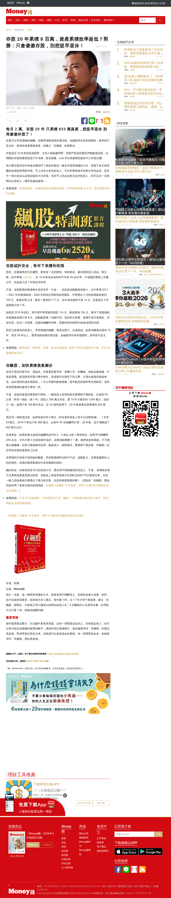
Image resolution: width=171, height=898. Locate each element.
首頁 (8, 30)
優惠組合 (32, 844)
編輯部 (106, 112)
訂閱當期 (46, 844)
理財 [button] (33, 20)
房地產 (64, 851)
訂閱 (158, 834)
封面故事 (66, 859)
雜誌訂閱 (83, 20)
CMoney (20, 2)
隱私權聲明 (102, 851)
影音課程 (150, 3)
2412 (28, 277)
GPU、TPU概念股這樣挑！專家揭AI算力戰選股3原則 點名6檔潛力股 (144, 93)
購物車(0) (138, 3)
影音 (65, 20)
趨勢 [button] (49, 20)
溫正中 (162, 225)
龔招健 (132, 56)
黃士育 (132, 110)
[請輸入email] (134, 834)
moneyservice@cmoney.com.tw (84, 886)
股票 (9, 20)
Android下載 (84, 803)
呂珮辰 (132, 70)
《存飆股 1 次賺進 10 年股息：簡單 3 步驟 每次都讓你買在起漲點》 (46, 515)
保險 (25, 20)
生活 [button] (57, 20)
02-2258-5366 (51, 886)
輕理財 (64, 855)
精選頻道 (19, 30)
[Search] (147, 20)
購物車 (100, 842)
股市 (30, 30)
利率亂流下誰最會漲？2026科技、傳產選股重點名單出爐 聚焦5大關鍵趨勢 (144, 53)
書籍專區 (108, 20)
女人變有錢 (67, 867)
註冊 (163, 3)
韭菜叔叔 (133, 83)
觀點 (41, 20)
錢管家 (10, 2)
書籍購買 (83, 837)
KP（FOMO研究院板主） (154, 275)
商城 (73, 20)
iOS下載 (101, 803)
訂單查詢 (101, 838)
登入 (157, 3)
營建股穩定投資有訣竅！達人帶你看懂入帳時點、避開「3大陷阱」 (143, 107)
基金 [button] (17, 20)
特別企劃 (66, 863)
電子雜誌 (101, 846)
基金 (63, 842)
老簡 (163, 175)
